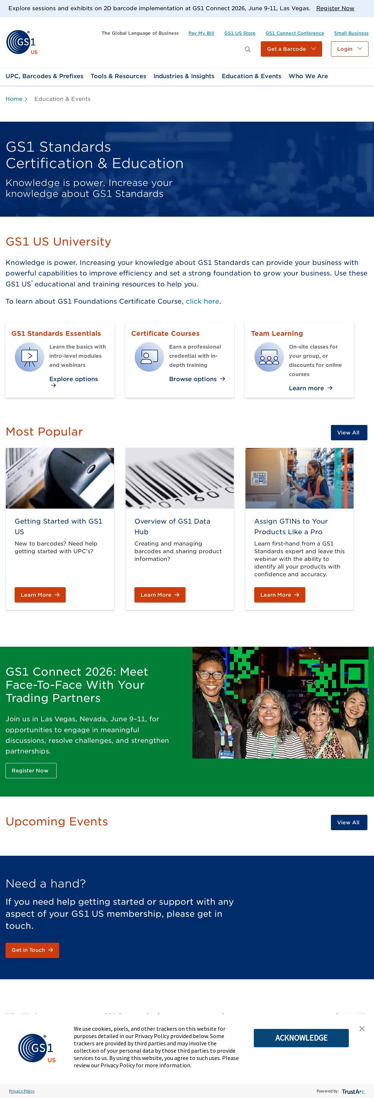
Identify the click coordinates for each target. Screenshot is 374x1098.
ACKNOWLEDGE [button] (301, 1038)
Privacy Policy (22, 1091)
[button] (291, 49)
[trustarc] (352, 1091)
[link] (21, 42)
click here (202, 301)
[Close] (366, 8)
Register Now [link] (335, 8)
